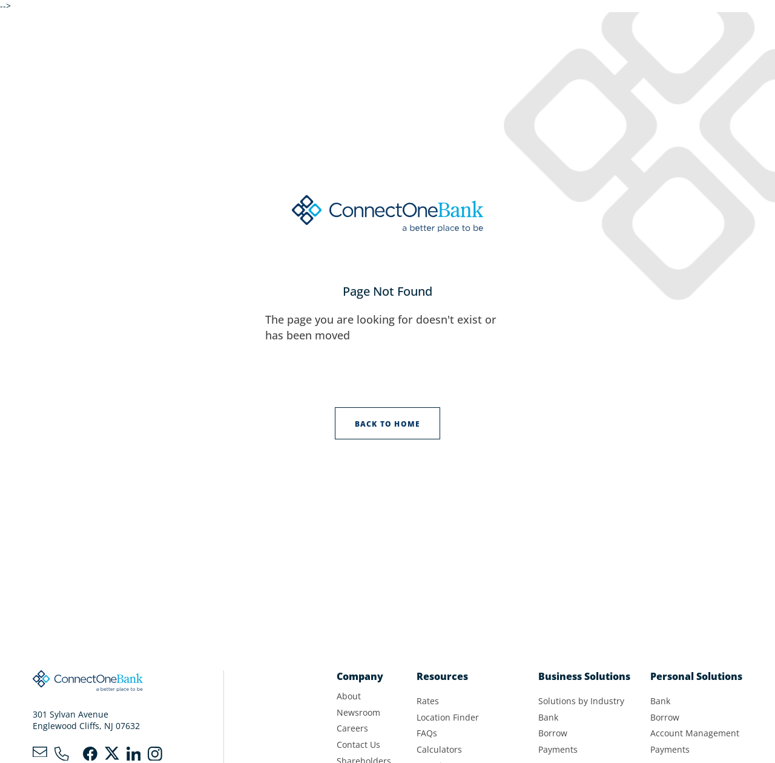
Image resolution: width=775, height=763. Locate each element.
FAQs (427, 733)
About (349, 696)
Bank (548, 717)
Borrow (552, 733)
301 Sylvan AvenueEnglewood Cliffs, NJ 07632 (86, 720)
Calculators (439, 749)
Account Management (694, 733)
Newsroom (358, 712)
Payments (558, 749)
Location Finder (448, 717)
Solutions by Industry (581, 701)
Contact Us (358, 744)
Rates (428, 701)
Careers (352, 728)
